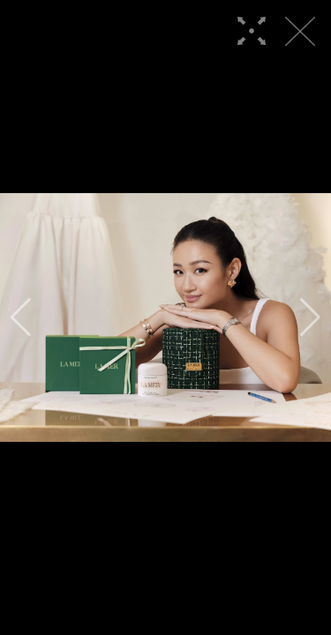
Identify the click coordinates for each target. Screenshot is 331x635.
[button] (21, 317)
